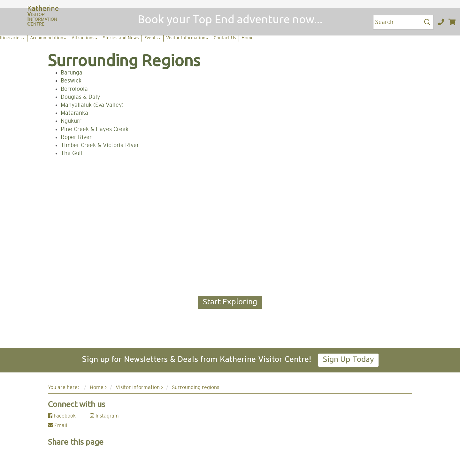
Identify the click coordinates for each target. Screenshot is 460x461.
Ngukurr (71, 121)
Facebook (62, 415)
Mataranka (74, 113)
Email (57, 425)
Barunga (71, 73)
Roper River (76, 137)
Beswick (71, 81)
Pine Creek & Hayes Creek (94, 129)
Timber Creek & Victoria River (100, 145)
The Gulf (72, 153)
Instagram (104, 415)
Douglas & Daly (80, 97)
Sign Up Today (348, 359)
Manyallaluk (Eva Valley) (92, 105)
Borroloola (74, 89)
